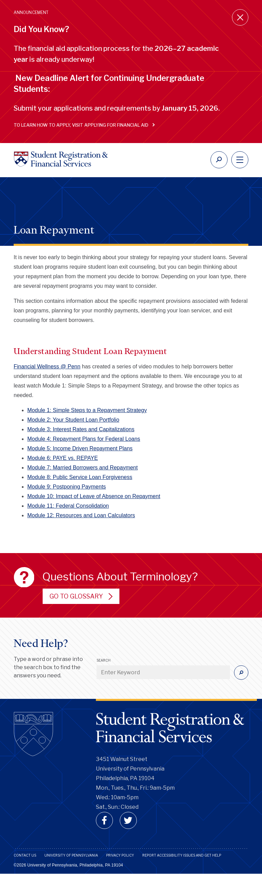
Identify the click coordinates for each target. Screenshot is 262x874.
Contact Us (25, 855)
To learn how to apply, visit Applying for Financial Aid (83, 125)
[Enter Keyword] (163, 672)
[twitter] (128, 820)
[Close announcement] (240, 17)
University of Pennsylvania (71, 855)
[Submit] (241, 672)
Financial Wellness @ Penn (47, 366)
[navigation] (239, 160)
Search (104, 660)
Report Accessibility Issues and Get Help (181, 855)
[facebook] (104, 820)
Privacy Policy (120, 855)
